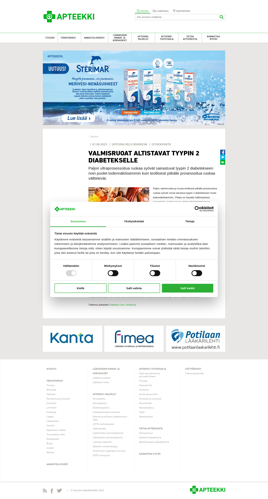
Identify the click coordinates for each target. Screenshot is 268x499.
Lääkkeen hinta (101, 382)
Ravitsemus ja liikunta (58, 399)
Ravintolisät (145, 403)
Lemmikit (51, 408)
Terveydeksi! (68, 38)
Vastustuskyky (146, 408)
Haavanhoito (145, 385)
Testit (142, 412)
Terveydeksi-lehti (56, 434)
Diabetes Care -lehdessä (122, 304)
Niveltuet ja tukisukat (150, 399)
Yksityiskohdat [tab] (134, 221)
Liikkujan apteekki (102, 442)
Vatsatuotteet (146, 417)
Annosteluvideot (94, 38)
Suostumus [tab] (78, 221)
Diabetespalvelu (101, 408)
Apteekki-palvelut (143, 38)
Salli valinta (134, 288)
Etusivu (50, 38)
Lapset (50, 417)
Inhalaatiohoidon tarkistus (106, 412)
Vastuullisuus (146, 433)
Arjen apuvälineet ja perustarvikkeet (149, 375)
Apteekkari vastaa (56, 430)
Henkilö (51, 425)
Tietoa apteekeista (190, 38)
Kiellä (80, 288)
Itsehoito (51, 394)
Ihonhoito (51, 403)
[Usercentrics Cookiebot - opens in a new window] (197, 209)
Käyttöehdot (193, 369)
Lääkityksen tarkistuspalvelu (108, 437)
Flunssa (143, 381)
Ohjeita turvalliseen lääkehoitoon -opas (111, 418)
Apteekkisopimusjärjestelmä (154, 442)
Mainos (50, 452)
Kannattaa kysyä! (213, 38)
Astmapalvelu (100, 403)
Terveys (51, 385)
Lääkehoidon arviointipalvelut (108, 433)
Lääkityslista (99, 428)
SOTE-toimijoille (101, 455)
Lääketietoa (53, 421)
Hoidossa (51, 412)
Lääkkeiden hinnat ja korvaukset (120, 38)
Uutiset (50, 448)
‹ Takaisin (93, 136)
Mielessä (51, 390)
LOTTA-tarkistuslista (103, 424)
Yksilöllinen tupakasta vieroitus (109, 451)
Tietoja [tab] (189, 221)
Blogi (49, 443)
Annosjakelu (99, 399)
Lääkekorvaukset (102, 378)
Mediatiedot (53, 439)
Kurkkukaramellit (148, 394)
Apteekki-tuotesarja (167, 38)
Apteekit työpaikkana (150, 437)
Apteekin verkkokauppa (105, 446)
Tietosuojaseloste (194, 373)
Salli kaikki (187, 288)
